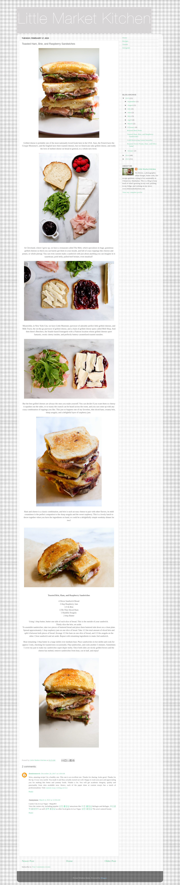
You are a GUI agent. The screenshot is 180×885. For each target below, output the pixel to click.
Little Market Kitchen (147, 169)
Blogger (104, 878)
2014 (127, 155)
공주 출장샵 (50, 809)
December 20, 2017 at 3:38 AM (53, 773)
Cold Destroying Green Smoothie (140, 140)
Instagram (126, 48)
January (131, 151)
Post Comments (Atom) (41, 867)
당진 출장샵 (87, 809)
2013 (127, 159)
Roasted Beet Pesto (134, 130)
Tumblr (125, 44)
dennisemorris (34, 773)
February (131, 127)
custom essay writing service (57, 788)
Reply (31, 791)
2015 (127, 98)
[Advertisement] (140, 71)
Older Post (110, 861)
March (130, 124)
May (129, 116)
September (132, 101)
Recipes (125, 41)
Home (69, 861)
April (130, 120)
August (130, 105)
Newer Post (28, 861)
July (129, 109)
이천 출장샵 (87, 806)
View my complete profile (132, 192)
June (129, 112)
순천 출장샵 (64, 806)
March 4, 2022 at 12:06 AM (49, 800)
